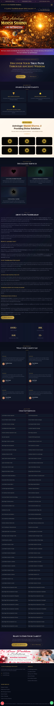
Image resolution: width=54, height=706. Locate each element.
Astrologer (11, 5)
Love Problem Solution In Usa (7, 578)
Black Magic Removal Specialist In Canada (36, 621)
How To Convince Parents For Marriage (9, 449)
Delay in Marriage (4, 696)
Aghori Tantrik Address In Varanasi (34, 458)
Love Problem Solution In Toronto (34, 583)
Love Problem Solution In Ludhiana (8, 561)
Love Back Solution (32, 671)
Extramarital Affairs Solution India (8, 479)
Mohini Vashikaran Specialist (33, 492)
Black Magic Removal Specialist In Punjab (10, 591)
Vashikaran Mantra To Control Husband (35, 449)
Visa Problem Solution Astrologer (8, 424)
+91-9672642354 (44, 10)
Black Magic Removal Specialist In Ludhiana (10, 604)
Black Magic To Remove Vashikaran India (36, 522)
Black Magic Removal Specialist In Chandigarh (37, 600)
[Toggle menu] (51, 5)
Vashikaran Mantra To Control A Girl (35, 441)
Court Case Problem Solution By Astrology (10, 497)
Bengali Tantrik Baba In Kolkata (7, 471)
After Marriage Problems (6, 691)
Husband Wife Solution (32, 680)
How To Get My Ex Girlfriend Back (8, 518)
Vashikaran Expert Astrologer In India (35, 535)
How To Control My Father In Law (34, 505)
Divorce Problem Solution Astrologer (9, 419)
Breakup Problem (4, 687)
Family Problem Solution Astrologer (35, 419)
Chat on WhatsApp (35, 644)
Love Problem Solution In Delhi (7, 544)
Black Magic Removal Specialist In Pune (35, 613)
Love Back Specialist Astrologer (34, 428)
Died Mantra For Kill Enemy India (34, 501)
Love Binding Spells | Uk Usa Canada (35, 531)
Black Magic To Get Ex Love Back (8, 441)
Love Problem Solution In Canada (34, 578)
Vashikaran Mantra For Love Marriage (35, 454)
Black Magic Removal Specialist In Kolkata (10, 600)
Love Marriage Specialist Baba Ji (8, 488)
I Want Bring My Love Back (7, 540)
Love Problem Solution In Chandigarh (35, 557)
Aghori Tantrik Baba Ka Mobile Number (35, 462)
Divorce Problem (31, 676)
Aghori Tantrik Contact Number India (9, 458)
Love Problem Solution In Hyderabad (35, 548)
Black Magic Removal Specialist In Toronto (36, 626)
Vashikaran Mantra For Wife (7, 454)
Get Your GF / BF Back (32, 673)
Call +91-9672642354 (19, 644)
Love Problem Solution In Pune (34, 570)
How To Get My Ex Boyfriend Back (34, 514)
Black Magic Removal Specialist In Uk (35, 617)
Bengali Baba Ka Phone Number (34, 471)
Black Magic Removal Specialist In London (10, 626)
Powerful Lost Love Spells (33, 527)
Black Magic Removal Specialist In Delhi (9, 587)
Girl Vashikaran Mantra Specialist (8, 492)
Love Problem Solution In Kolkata (8, 557)
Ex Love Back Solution (32, 678)
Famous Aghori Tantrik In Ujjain (8, 467)
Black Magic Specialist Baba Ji (34, 484)
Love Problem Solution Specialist (8, 415)
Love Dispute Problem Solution (34, 424)
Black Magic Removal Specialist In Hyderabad (37, 591)
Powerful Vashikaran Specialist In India (9, 432)
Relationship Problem (5, 689)
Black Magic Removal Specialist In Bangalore (10, 595)
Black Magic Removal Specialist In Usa (9, 621)
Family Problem (4, 694)
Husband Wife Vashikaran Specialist (35, 518)
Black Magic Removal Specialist (8, 445)
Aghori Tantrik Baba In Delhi (7, 462)
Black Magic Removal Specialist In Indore (9, 613)
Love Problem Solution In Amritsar (34, 561)
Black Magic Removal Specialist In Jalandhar (10, 608)
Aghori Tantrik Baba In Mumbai (34, 467)
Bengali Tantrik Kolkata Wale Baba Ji (8, 475)
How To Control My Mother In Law (8, 505)
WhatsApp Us (32, 76)
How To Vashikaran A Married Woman (9, 527)
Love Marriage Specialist (33, 415)
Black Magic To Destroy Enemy (7, 501)
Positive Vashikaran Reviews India (34, 479)
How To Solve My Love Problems (8, 514)
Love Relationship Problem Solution (8, 428)
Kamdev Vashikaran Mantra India (8, 522)
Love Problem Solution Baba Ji (7, 484)
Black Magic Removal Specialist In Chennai (10, 617)
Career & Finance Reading (6, 698)
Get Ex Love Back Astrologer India (34, 497)
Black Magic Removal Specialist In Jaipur (36, 595)
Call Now (21, 76)
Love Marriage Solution (32, 669)
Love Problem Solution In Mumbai (34, 544)
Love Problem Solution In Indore (8, 570)
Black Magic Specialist (32, 432)
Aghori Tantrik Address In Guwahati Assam (36, 475)
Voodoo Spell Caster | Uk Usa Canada (9, 531)
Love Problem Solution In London (8, 583)
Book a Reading (7, 317)
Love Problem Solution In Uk (33, 574)
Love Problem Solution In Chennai (8, 574)
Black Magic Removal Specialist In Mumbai (36, 587)
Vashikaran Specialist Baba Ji (33, 488)
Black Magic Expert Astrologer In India (9, 535)
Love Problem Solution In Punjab (8, 548)
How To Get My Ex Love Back (33, 445)
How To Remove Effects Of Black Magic (35, 540)
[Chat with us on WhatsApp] (51, 702)
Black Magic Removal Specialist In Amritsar (36, 604)
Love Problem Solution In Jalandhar (8, 565)
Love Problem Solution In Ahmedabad (35, 565)
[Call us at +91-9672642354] (2, 703)
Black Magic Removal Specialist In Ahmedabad (37, 608)
